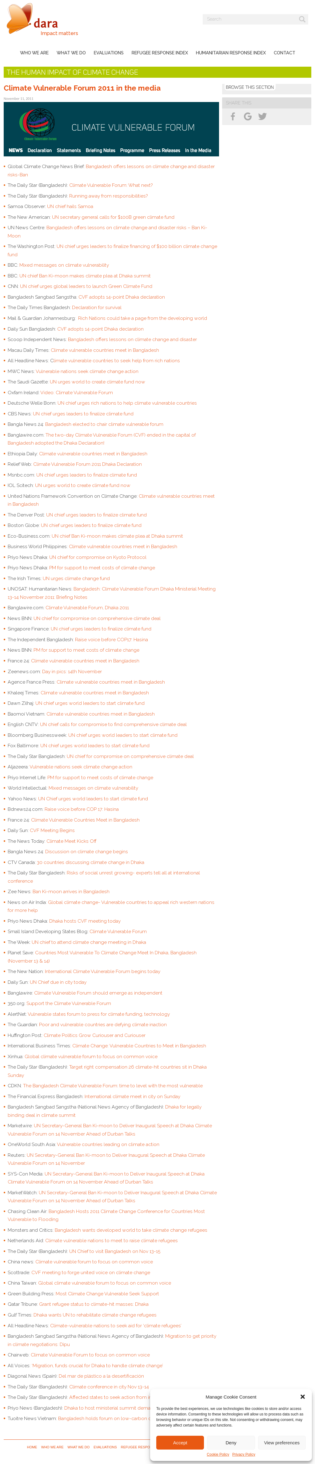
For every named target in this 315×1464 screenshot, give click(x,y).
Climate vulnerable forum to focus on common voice (94, 1262)
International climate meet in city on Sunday (132, 1096)
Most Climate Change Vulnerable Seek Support (107, 1294)
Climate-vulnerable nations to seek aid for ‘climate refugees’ (115, 1326)
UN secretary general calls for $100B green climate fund (113, 217)
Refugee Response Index (160, 52)
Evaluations (109, 52)
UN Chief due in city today (58, 982)
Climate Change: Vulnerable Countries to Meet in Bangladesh (139, 1046)
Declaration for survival (97, 307)
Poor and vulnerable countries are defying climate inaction (103, 1024)
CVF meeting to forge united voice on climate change (90, 1272)
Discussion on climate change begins (86, 851)
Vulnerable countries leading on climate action (108, 1144)
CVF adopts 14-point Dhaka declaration (121, 297)
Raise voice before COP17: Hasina (111, 639)
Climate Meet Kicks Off (71, 841)
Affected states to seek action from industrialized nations (131, 1397)
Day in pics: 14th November (72, 671)
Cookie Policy (218, 1454)
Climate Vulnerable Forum (118, 931)
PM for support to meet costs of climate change (102, 568)
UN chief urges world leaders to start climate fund (90, 703)
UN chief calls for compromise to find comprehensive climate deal (114, 724)
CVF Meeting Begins (53, 830)
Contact (284, 52)
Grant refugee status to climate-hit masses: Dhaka (94, 1304)
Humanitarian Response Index (231, 52)
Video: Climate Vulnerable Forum (76, 392)
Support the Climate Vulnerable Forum (68, 1003)
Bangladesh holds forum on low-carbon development (118, 1418)
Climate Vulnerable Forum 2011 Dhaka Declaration (88, 464)
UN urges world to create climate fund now (97, 382)
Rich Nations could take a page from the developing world (142, 318)
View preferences (282, 1442)
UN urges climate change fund (77, 578)
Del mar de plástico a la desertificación (101, 1376)
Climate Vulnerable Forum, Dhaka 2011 (87, 607)
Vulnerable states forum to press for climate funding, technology (99, 1014)
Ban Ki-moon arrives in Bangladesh (71, 891)
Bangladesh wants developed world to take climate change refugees (131, 1230)
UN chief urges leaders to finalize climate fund (83, 414)
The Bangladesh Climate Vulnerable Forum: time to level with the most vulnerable (113, 1086)
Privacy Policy (243, 1454)
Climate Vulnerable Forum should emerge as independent (98, 993)
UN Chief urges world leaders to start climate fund (93, 799)
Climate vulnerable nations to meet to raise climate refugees (111, 1240)
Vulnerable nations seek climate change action (87, 371)
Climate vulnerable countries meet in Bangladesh (105, 350)
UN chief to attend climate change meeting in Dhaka (89, 942)
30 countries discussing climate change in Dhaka (90, 862)
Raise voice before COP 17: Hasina (82, 809)
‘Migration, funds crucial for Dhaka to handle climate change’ (97, 1365)
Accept (180, 1442)
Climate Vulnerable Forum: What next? (111, 185)
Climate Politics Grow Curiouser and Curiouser (95, 1035)
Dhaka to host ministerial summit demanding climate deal (127, 1408)
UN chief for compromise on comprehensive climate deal (98, 618)
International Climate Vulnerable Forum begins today (102, 971)
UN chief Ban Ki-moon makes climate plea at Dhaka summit (85, 276)
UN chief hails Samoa (70, 206)
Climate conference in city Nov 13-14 (109, 1387)
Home (32, 1447)
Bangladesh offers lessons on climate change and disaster (132, 339)
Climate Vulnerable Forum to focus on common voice (90, 1355)
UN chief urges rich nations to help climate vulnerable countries (127, 403)
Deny (230, 1442)
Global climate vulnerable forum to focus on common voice (91, 1056)
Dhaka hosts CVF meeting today (85, 921)
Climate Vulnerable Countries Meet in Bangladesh (85, 820)
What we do (71, 52)
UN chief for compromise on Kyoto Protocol (97, 557)
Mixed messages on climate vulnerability (64, 265)
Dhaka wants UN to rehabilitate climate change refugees (95, 1315)
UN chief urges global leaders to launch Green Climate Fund (86, 286)
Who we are (34, 52)
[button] (303, 1397)
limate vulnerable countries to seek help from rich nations (117, 360)
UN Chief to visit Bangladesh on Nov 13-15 (114, 1251)
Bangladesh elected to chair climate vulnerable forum (104, 424)
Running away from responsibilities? (108, 196)
